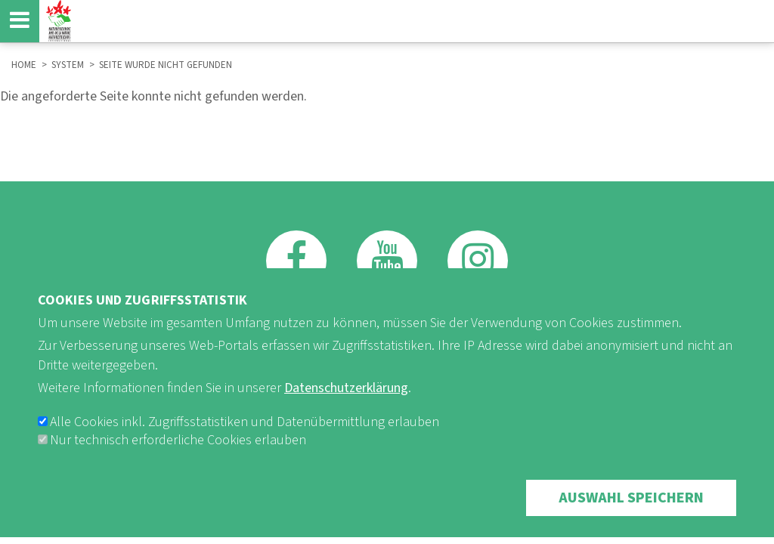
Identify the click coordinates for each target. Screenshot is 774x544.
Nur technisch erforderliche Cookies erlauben (178, 454)
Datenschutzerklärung (346, 402)
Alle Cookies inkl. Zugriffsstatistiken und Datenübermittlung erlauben (244, 436)
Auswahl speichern (631, 512)
